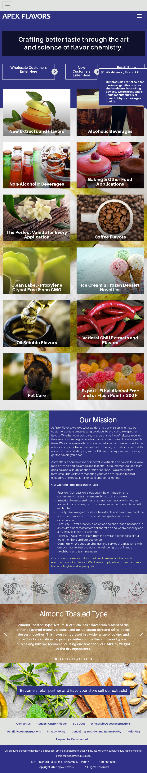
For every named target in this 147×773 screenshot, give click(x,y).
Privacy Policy (56, 731)
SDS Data (79, 723)
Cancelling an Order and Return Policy (96, 731)
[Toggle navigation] (7, 5)
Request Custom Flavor (52, 723)
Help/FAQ (133, 731)
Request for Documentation (73, 739)
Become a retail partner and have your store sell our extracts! (73, 690)
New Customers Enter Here (85, 71)
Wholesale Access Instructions (111, 723)
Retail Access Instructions (24, 731)
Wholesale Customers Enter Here (32, 70)
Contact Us (23, 723)
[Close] (102, 72)
